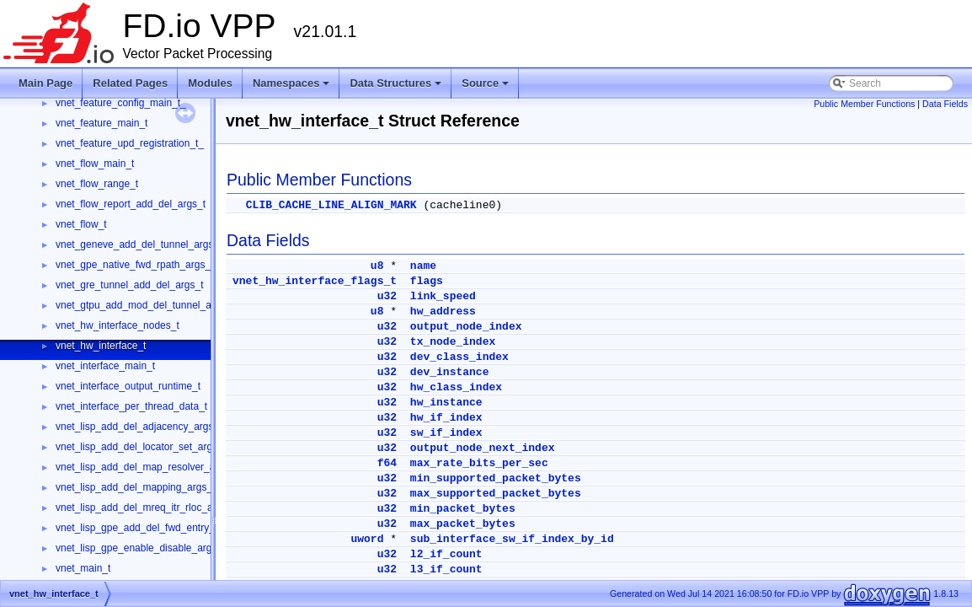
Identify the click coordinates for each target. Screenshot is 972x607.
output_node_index (466, 326)
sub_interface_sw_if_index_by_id (512, 539)
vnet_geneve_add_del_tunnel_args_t (139, 244)
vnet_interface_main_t (105, 366)
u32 (387, 296)
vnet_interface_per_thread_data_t (131, 406)
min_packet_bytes (462, 508)
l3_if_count (446, 569)
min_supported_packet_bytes (495, 478)
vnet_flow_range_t (97, 184)
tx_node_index (452, 342)
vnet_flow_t (81, 224)
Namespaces (293, 88)
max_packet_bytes (462, 524)
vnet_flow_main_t (95, 163)
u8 (377, 266)
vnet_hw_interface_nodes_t (117, 325)
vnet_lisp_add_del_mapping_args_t (135, 487)
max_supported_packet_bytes (495, 493)
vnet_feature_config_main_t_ (121, 103)
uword (366, 539)
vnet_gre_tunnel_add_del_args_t (129, 285)
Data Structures (397, 88)
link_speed (443, 296)
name (423, 266)
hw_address (443, 311)
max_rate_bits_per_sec (479, 463)
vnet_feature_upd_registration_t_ (130, 143)
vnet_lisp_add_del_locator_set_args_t (141, 447)
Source (486, 88)
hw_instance (446, 402)
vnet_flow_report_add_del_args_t (131, 204)
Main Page (45, 83)
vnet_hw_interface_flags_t (314, 281)
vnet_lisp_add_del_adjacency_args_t (139, 426)
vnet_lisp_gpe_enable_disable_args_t (141, 548)
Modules (210, 83)
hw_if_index (446, 417)
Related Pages (130, 83)
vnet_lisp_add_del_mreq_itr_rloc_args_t (145, 507)
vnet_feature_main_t (101, 123)
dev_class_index (459, 357)
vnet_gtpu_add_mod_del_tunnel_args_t (145, 305)
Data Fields (945, 104)
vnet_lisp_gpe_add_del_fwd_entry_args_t (149, 528)
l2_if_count (446, 554)
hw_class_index (456, 387)
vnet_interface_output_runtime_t (128, 386)
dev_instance (449, 372)
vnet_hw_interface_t (101, 346)
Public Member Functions (864, 104)
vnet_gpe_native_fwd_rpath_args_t (134, 265)
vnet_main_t (83, 568)
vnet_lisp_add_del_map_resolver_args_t (147, 467)
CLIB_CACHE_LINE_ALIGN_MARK (331, 205)
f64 (387, 463)
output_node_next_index (482, 448)
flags (426, 281)
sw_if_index (446, 433)
